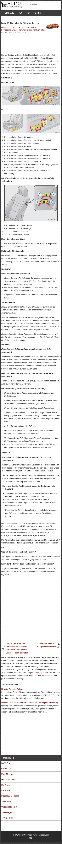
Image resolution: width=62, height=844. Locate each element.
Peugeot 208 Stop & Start (37, 672)
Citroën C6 (6, 768)
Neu (20, 12)
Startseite (9, 12)
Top (28, 12)
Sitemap (38, 12)
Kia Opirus (6, 785)
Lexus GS (5, 27)
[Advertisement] (31, 43)
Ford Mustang (7, 774)
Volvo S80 (6, 801)
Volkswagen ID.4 (9, 812)
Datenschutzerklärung (14, 18)
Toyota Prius (7, 818)
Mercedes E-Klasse (10, 796)
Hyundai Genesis (9, 779)
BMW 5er (5, 763)
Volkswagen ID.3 (9, 807)
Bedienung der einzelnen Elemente (30, 30)
